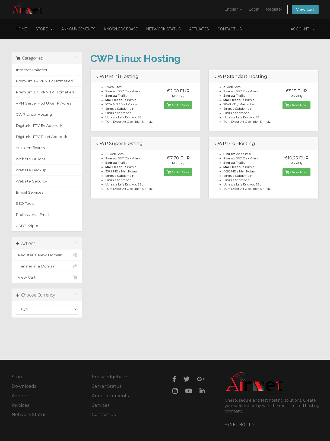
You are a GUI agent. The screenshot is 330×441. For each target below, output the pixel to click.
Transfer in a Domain (47, 266)
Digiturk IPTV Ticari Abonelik (41, 136)
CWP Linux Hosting (34, 114)
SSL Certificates (30, 148)
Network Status (163, 29)
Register (274, 9)
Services (100, 405)
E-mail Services (29, 192)
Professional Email (32, 214)
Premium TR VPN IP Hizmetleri (44, 81)
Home (21, 29)
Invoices (20, 405)
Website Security (31, 181)
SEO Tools (25, 203)
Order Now (178, 105)
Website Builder (30, 159)
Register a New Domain (47, 255)
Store (44, 29)
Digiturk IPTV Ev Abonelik (39, 125)
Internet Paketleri (32, 70)
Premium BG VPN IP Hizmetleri (45, 92)
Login (254, 9)
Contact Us (229, 29)
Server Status (106, 386)
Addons (20, 395)
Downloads (24, 386)
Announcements (78, 29)
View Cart (305, 9)
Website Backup (31, 170)
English (233, 9)
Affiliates (199, 29)
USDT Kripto (27, 225)
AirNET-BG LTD (239, 424)
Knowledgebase (121, 29)
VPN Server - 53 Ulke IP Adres (43, 103)
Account (302, 29)
